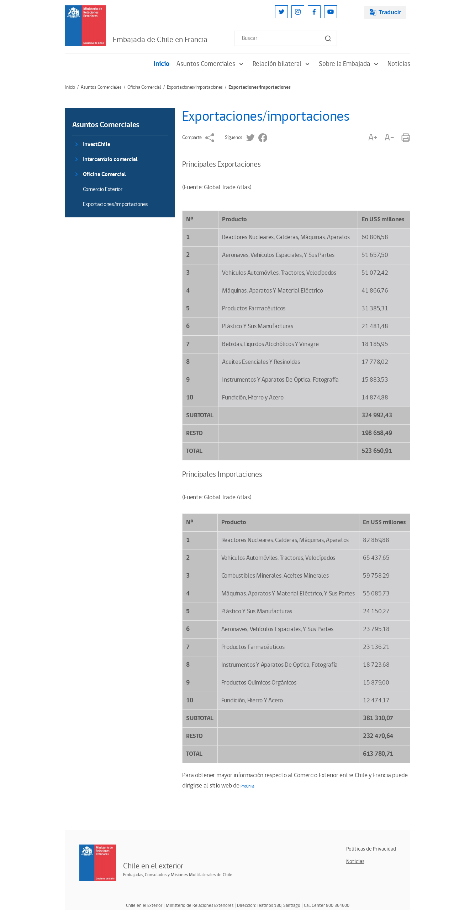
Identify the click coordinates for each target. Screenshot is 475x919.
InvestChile (96, 144)
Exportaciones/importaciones (195, 87)
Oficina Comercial (144, 87)
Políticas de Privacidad (371, 849)
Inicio (161, 64)
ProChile (247, 786)
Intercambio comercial (110, 159)
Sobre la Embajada (349, 64)
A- (389, 137)
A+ (373, 137)
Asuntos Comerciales (211, 64)
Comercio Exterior (102, 189)
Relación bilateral (282, 64)
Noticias (398, 64)
